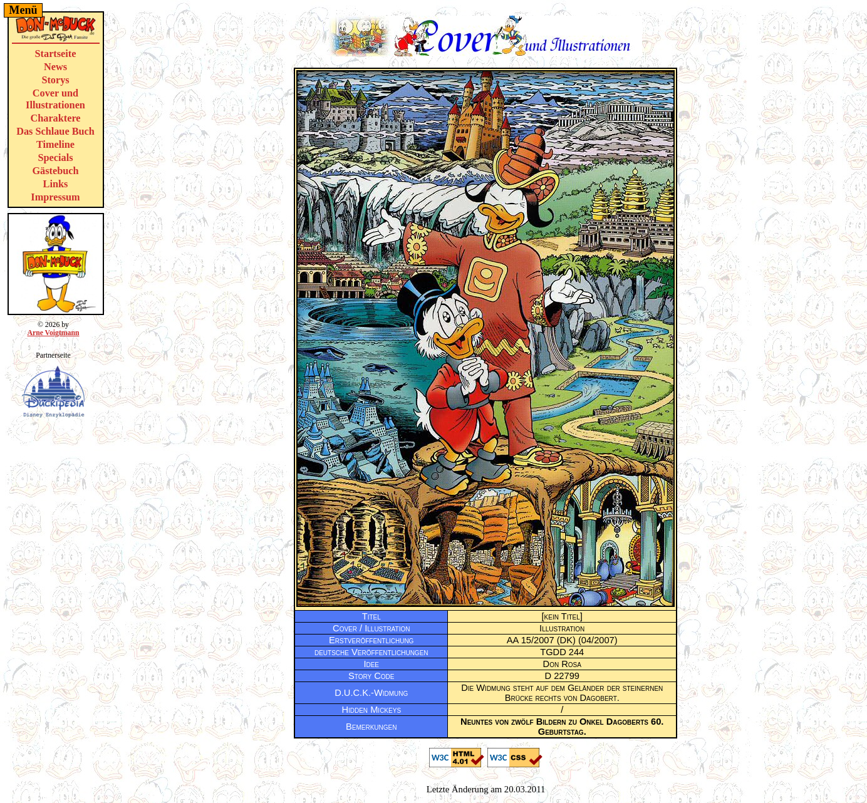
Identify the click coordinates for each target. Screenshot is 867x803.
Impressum (55, 197)
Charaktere (55, 118)
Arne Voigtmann (53, 333)
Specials (55, 157)
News (55, 67)
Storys (55, 80)
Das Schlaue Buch (55, 131)
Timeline (55, 144)
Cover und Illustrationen (55, 99)
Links (55, 184)
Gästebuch (55, 171)
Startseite (55, 54)
